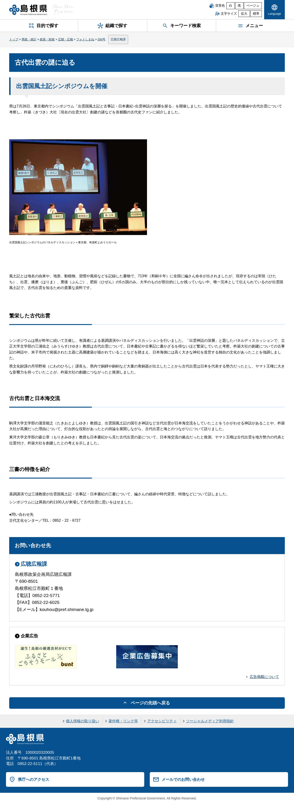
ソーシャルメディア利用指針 (210, 721)
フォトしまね (85, 39)
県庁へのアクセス (33, 779)
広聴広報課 (118, 39)
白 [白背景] (230, 5)
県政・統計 (29, 39)
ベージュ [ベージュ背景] (252, 5)
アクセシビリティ (162, 721)
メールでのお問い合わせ (183, 779)
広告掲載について (264, 677)
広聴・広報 (65, 39)
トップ (13, 39)
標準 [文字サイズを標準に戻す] (256, 13)
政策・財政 (47, 39)
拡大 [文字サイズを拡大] (244, 13)
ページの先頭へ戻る (150, 702)
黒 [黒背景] (239, 5)
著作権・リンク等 (123, 721)
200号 (101, 39)
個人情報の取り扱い (82, 721)
